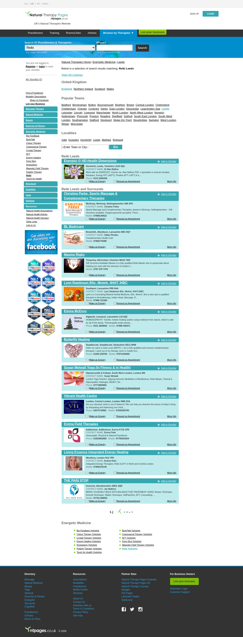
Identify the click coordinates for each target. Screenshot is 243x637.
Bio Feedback (32, 136)
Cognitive (31, 189)
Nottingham (68, 116)
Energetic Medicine (35, 131)
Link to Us (31, 225)
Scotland (100, 88)
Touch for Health (34, 178)
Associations (80, 579)
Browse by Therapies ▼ (118, 32)
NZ (38, 3)
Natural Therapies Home (76, 62)
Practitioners (35, 32)
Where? (101, 42)
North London (120, 112)
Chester (82, 108)
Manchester (103, 112)
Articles (92, 32)
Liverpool (89, 112)
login (42, 66)
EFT (28, 154)
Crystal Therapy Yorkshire (89, 538)
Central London (145, 104)
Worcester (77, 123)
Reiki (28, 175)
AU (26, 3)
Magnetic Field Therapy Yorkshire (138, 545)
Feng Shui (31, 161)
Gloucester (132, 108)
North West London (141, 112)
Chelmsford (162, 104)
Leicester (67, 112)
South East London (145, 116)
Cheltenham (69, 108)
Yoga (28, 195)
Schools (29, 615)
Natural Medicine (34, 114)
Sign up (194, 14)
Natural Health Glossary (37, 218)
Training (54, 32)
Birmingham (80, 104)
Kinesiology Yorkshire (87, 545)
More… (46, 3)
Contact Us (79, 602)
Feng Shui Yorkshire (131, 541)
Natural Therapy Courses (135, 586)
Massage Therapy (35, 109)
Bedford (66, 104)
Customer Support (180, 592)
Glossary (78, 593)
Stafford (94, 120)
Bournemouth (105, 104)
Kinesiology (31, 164)
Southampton (80, 120)
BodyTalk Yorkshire (131, 530)
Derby (104, 108)
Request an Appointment (128, 181)
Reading (105, 116)
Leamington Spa (150, 108)
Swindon (154, 120)
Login (210, 14)
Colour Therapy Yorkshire (89, 534)
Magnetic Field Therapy (37, 168)
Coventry (93, 108)
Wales (110, 88)
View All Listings (72, 74)
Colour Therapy (33, 143)
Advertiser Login (179, 588)
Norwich (159, 112)
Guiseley (73, 139)
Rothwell (118, 139)
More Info (171, 181)
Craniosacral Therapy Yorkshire (137, 534)
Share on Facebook (39, 100)
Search (142, 47)
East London (117, 108)
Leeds (121, 62)
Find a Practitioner (34, 93)
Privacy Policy (80, 612)
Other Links (31, 221)
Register (31, 66)
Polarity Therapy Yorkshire (89, 548)
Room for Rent (32, 619)
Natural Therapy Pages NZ (136, 583)
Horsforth (86, 139)
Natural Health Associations (39, 210)
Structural (31, 184)
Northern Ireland (83, 88)
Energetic (30, 600)
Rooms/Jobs (73, 32)
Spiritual (30, 201)
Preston (94, 116)
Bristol (130, 104)
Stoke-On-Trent (122, 120)
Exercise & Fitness (35, 126)
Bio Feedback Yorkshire (88, 530)
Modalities (78, 583)
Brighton (120, 104)
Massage (30, 579)
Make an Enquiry (97, 181)
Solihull (128, 116)
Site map (78, 615)
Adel (64, 139)
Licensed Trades (130, 596)
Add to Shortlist (168, 161)
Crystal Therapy (33, 150)
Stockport (106, 120)
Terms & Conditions (83, 608)
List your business (153, 32)
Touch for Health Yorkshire (89, 552)
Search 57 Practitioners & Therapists (48, 42)
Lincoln (78, 112)
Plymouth (82, 116)
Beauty (29, 120)
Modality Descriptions (36, 96)
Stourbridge (140, 120)
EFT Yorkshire (129, 538)
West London (168, 120)
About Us (78, 598)
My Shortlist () (34, 79)
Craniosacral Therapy (36, 146)
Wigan (65, 123)
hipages (126, 589)
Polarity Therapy (34, 172)
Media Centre (80, 589)
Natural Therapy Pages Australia (139, 579)
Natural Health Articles (36, 214)
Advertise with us (82, 605)
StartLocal (127, 600)
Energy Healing (33, 157)
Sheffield (117, 116)
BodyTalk (30, 139)
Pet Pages (127, 593)
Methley (106, 139)
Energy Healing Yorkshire (89, 541)
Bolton (92, 104)
